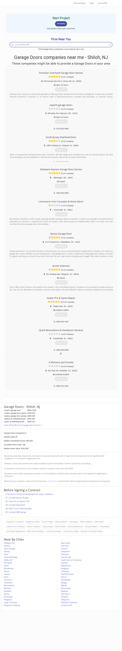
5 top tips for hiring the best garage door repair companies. (29, 494)
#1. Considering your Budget (17, 497)
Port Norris (65, 594)
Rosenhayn (8, 597)
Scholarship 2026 (87, 627)
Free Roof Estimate (28, 635)
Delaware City (9, 543)
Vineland (64, 597)
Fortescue (8, 580)
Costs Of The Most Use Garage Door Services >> (23, 425)
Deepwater (65, 551)
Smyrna (64, 548)
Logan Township (10, 602)
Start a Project (79, 3)
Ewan (6, 554)
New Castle (65, 543)
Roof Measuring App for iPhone (59, 635)
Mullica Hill (8, 560)
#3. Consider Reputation (15, 505)
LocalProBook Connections (90, 635)
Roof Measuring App (55, 632)
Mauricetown (9, 585)
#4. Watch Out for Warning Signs (19, 508)
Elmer (6, 577)
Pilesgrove (65, 599)
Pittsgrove (8, 599)
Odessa (7, 546)
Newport (64, 591)
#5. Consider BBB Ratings (16, 512)
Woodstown (8, 568)
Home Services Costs (29, 627)
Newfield (7, 591)
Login (91, 3)
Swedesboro (66, 565)
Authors (83, 632)
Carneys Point (66, 605)
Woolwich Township (69, 602)
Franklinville (65, 580)
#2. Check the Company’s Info (17, 501)
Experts (50, 630)
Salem (6, 565)
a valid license (52, 481)
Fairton (64, 577)
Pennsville (8, 563)
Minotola (7, 588)
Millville (64, 585)
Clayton (7, 574)
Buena (6, 571)
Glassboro (65, 554)
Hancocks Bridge (10, 557)
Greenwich (8, 582)
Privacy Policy (86, 630)
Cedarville (65, 571)
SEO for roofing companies (90, 638)
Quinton (64, 563)
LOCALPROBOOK (29, 3)
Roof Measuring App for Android (59, 638)
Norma (7, 594)
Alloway (7, 551)
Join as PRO (102, 3)
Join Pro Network (54, 627)
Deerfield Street (67, 574)
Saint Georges (9, 548)
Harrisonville (66, 557)
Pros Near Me (27, 630)
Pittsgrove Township (12, 605)
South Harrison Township (71, 560)
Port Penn (65, 546)
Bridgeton (65, 568)
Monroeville (66, 588)
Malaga (64, 582)
